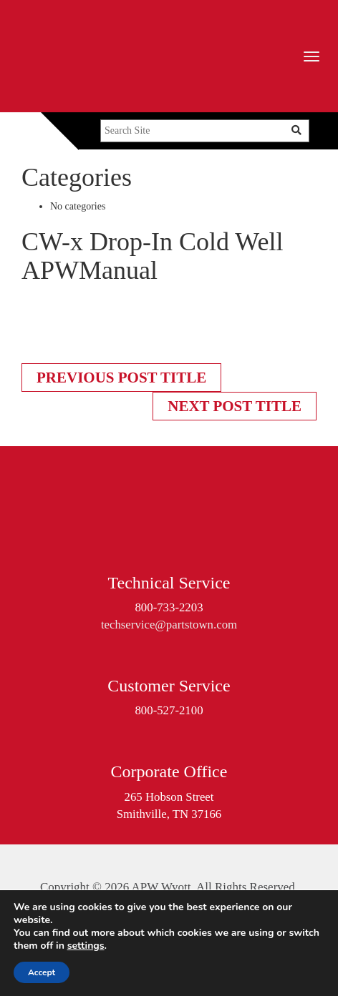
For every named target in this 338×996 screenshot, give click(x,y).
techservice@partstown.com (169, 624)
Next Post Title (234, 406)
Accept (41, 972)
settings (86, 946)
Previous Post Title (121, 377)
